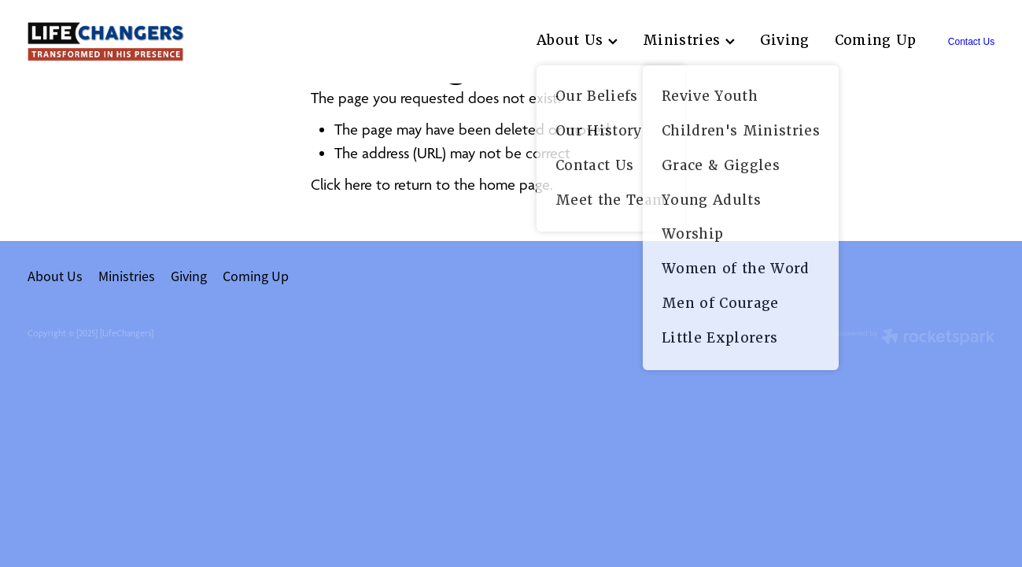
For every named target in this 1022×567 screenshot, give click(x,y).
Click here (341, 185)
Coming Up (876, 40)
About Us (577, 40)
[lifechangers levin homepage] (124, 41)
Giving (785, 40)
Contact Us (971, 41)
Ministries (689, 40)
